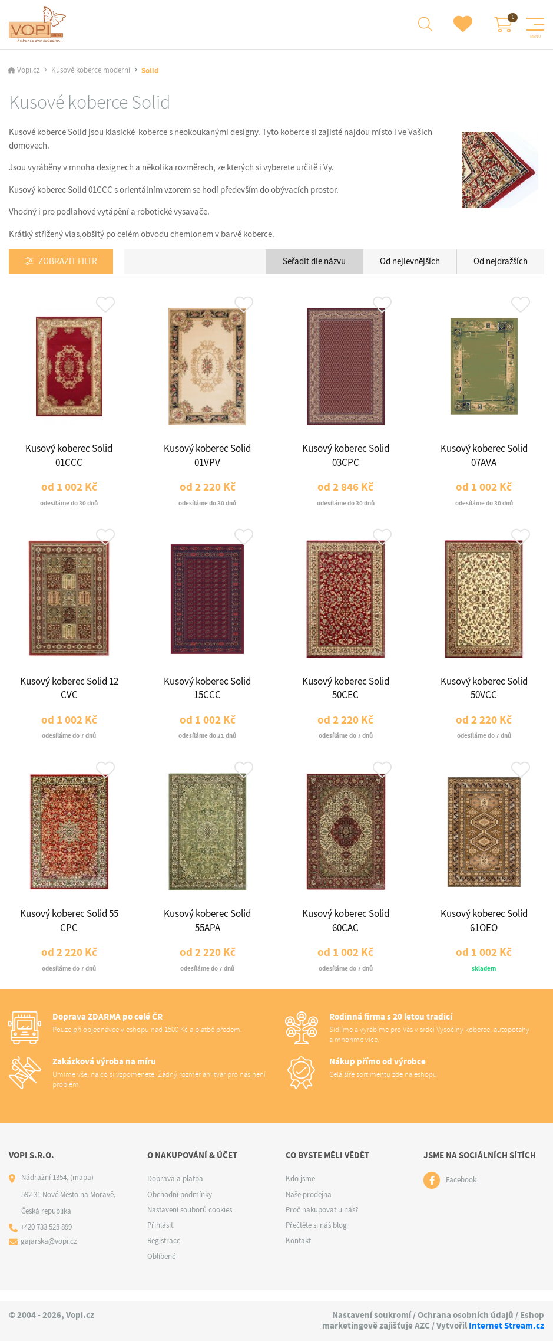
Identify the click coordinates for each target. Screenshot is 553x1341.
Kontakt (298, 1250)
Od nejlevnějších (410, 262)
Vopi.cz (28, 71)
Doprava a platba (175, 1189)
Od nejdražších (500, 262)
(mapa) (82, 1187)
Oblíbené (161, 1266)
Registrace (163, 1250)
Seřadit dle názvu (314, 262)
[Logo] (39, 24)
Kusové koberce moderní (90, 71)
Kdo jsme (300, 1189)
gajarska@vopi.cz (49, 1251)
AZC (422, 1326)
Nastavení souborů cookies (189, 1220)
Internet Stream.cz (506, 1326)
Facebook (461, 1190)
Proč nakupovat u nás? (322, 1220)
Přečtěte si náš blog (316, 1235)
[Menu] (535, 24)
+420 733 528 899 (46, 1237)
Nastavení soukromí (371, 1315)
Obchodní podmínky (179, 1204)
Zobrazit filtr (68, 263)
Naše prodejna (309, 1204)
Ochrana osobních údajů (466, 1315)
